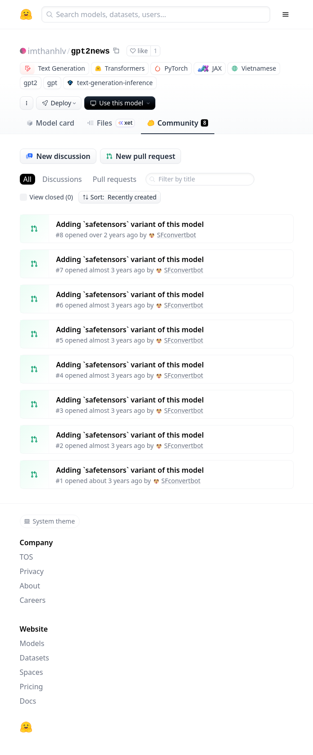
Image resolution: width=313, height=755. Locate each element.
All (27, 179)
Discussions (62, 179)
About (30, 586)
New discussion (58, 156)
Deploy (60, 103)
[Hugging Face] (26, 727)
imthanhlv (47, 50)
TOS (26, 557)
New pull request (141, 156)
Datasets (35, 658)
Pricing (31, 687)
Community (177, 123)
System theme (49, 521)
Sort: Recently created (119, 197)
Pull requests (114, 179)
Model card (50, 123)
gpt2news (90, 51)
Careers (33, 600)
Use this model (120, 103)
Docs (28, 701)
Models (32, 643)
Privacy (32, 571)
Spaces (31, 672)
